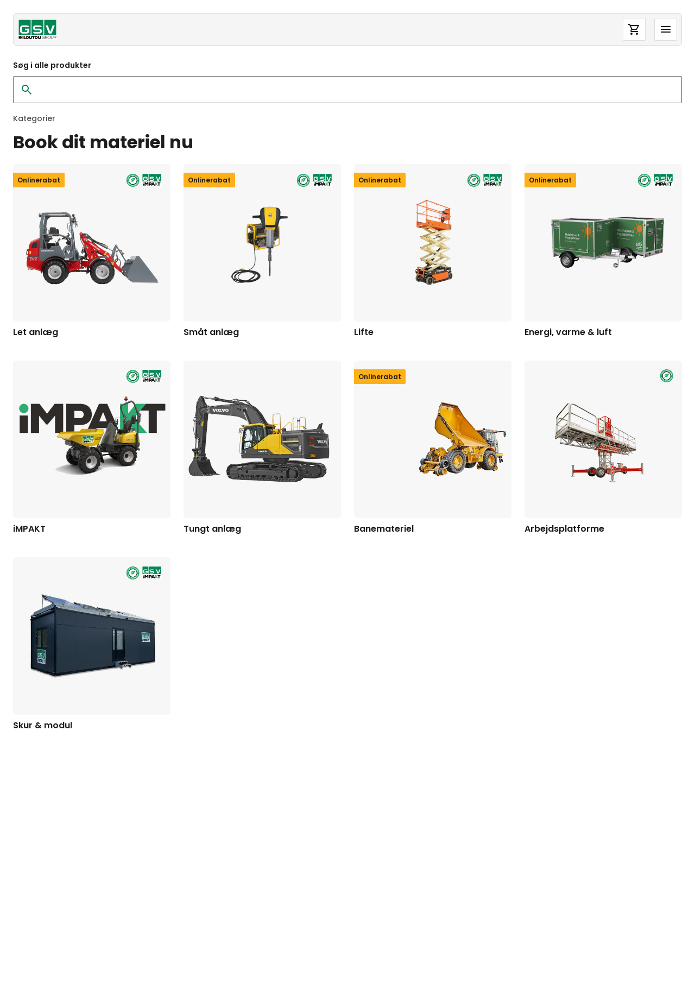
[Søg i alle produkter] (350, 89)
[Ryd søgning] (26, 89)
